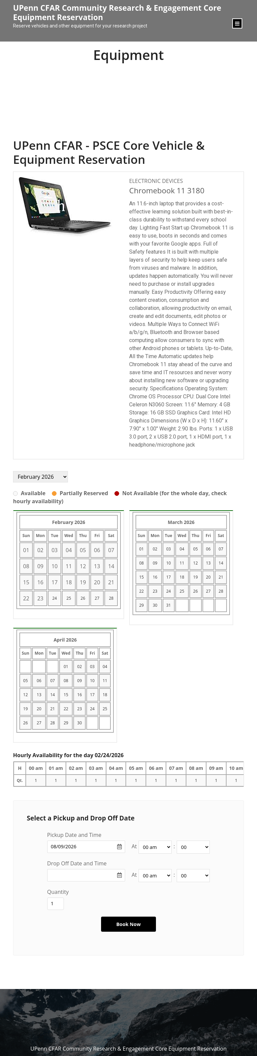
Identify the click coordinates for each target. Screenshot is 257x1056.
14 (221, 563)
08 (141, 563)
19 (195, 577)
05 (195, 549)
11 (182, 563)
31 (168, 605)
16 (155, 577)
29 (141, 605)
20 (208, 577)
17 (168, 577)
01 (141, 549)
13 (208, 563)
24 (54, 598)
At (134, 846)
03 (168, 549)
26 (83, 598)
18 (182, 577)
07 (221, 549)
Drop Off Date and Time (77, 863)
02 (155, 549)
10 (168, 563)
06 (208, 549)
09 (155, 563)
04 (182, 549)
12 (195, 563)
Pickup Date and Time (74, 835)
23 (155, 591)
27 (97, 598)
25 (69, 598)
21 (221, 577)
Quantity (58, 892)
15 (141, 577)
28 (111, 598)
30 (155, 605)
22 (141, 591)
